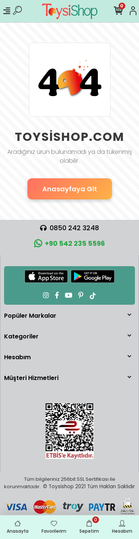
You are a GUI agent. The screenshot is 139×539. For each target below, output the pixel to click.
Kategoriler (21, 336)
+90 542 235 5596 (69, 243)
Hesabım (17, 357)
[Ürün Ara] (17, 11)
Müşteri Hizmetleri (31, 378)
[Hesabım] (133, 11)
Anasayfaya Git (69, 189)
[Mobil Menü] (6, 11)
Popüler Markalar (30, 315)
